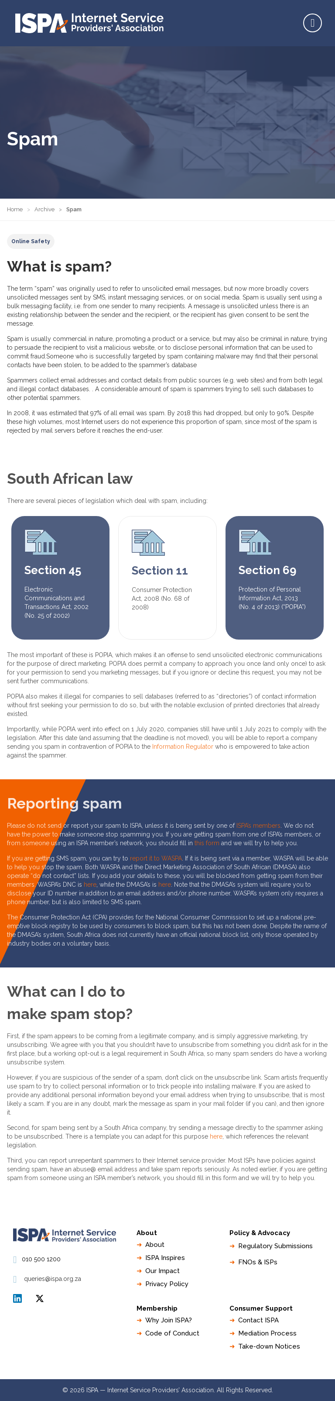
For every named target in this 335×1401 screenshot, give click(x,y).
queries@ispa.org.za (52, 1278)
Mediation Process (267, 1333)
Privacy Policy (166, 1284)
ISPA (39, 1298)
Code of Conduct (172, 1333)
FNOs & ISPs (257, 1262)
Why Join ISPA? (168, 1320)
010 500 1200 (41, 1259)
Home (15, 209)
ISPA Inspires (165, 1258)
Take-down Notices (269, 1346)
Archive (44, 209)
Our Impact (162, 1271)
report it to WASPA (156, 858)
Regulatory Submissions (275, 1246)
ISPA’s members (258, 825)
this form (207, 843)
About (154, 1245)
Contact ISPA (258, 1320)
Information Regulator (182, 746)
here (90, 884)
